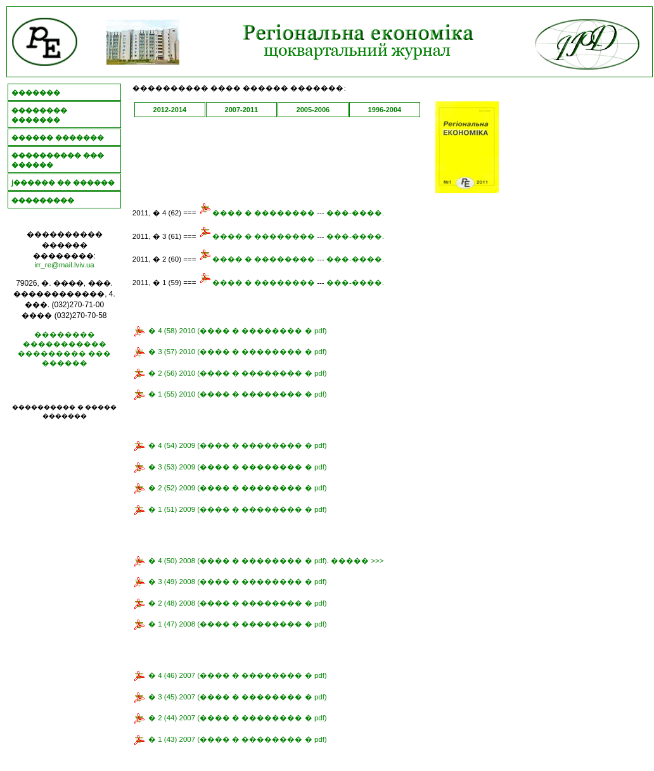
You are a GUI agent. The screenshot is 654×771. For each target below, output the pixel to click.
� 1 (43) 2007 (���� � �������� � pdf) (237, 739)
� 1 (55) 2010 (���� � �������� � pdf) (237, 394)
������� (35, 92)
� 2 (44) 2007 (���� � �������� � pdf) (237, 718)
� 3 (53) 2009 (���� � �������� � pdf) (237, 467)
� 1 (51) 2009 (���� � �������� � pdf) (237, 509)
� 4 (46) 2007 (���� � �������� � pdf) (237, 675)
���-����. (355, 213)
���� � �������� (256, 213)
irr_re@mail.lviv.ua (64, 265)
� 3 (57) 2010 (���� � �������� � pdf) (237, 351)
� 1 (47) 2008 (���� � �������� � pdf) (237, 624)
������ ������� (57, 137)
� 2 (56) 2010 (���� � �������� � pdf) (237, 373)
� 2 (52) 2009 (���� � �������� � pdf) (237, 488)
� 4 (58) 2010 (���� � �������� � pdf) (237, 331)
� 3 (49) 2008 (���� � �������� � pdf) (237, 581)
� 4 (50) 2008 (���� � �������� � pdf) (237, 560)
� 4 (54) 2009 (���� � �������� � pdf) (237, 445)
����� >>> (357, 560)
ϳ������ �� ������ (63, 182)
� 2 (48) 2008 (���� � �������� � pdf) (237, 603)
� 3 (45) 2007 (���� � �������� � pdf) (237, 697)
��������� (42, 200)
